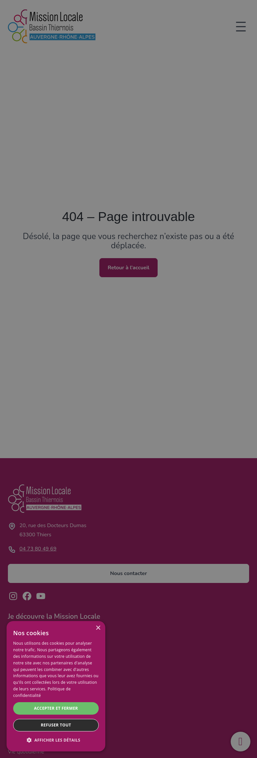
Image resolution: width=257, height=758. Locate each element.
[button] (56, 740)
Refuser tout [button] (56, 725)
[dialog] (56, 686)
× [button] (97, 628)
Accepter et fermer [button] (56, 708)
